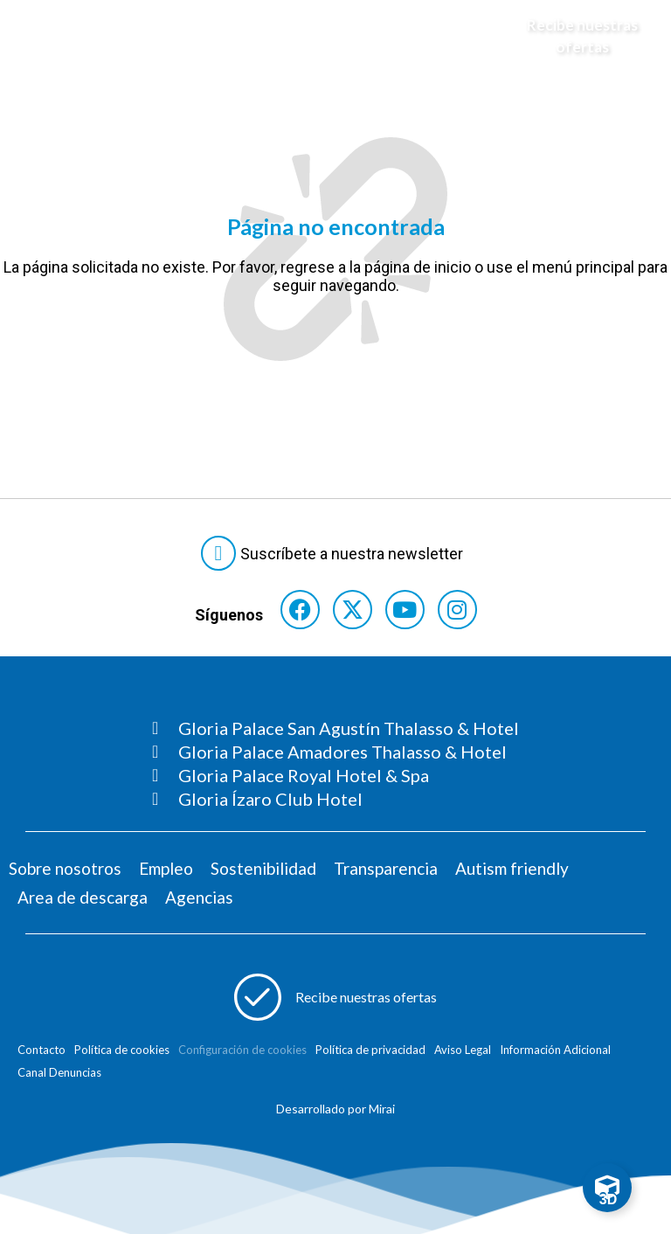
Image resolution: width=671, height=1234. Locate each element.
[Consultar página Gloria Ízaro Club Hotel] (335, 798)
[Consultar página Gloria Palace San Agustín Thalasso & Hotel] (335, 728)
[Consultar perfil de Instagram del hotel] (457, 609)
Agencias (199, 897)
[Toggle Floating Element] (607, 1187)
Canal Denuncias (59, 1072)
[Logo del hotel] (319, 36)
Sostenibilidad (263, 868)
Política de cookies (121, 1050)
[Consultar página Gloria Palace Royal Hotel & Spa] (335, 775)
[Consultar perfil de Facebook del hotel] (300, 609)
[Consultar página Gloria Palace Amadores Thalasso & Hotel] (335, 751)
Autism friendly (512, 868)
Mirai (382, 1108)
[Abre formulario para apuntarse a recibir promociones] (335, 997)
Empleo (166, 868)
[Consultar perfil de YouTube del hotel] (405, 609)
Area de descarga (82, 897)
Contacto (41, 1050)
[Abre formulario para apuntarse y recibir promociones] (570, 36)
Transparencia (386, 868)
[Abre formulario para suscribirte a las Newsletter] (335, 553)
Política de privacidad (370, 1050)
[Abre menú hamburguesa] (35, 36)
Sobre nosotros (65, 868)
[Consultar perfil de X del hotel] (352, 609)
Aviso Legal (462, 1050)
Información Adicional (555, 1050)
